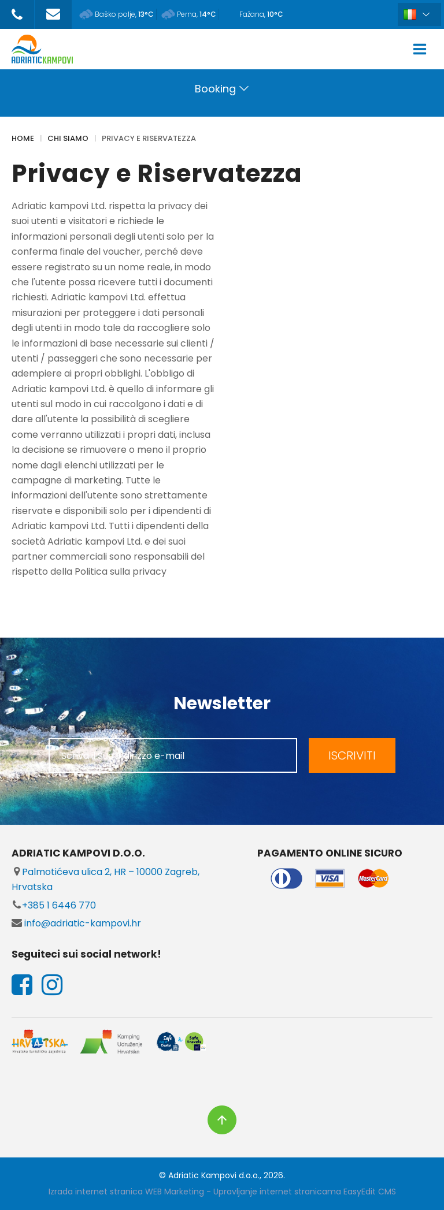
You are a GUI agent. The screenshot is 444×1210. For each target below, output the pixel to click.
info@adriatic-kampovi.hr (76, 923)
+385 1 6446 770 (54, 905)
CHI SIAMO (67, 138)
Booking (215, 88)
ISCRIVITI (352, 755)
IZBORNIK (422, 49)
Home (23, 138)
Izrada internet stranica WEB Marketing (126, 1191)
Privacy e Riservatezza (149, 138)
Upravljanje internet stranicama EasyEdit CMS (304, 1191)
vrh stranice (222, 1119)
